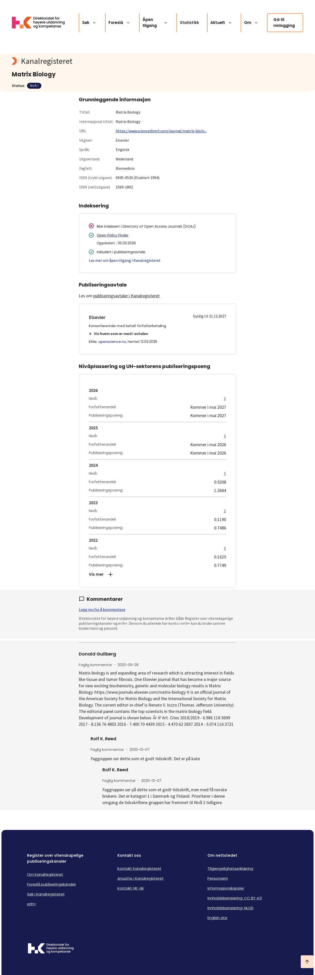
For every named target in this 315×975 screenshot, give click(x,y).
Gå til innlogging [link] (284, 22)
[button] (157, 574)
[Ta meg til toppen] (307, 961)
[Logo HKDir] (50, 948)
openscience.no (112, 341)
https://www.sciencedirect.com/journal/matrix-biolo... (161, 130)
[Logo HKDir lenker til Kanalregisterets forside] (41, 22)
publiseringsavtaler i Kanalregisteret (126, 296)
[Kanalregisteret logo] (110, 61)
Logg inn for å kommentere (102, 609)
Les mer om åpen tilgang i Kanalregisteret (124, 260)
